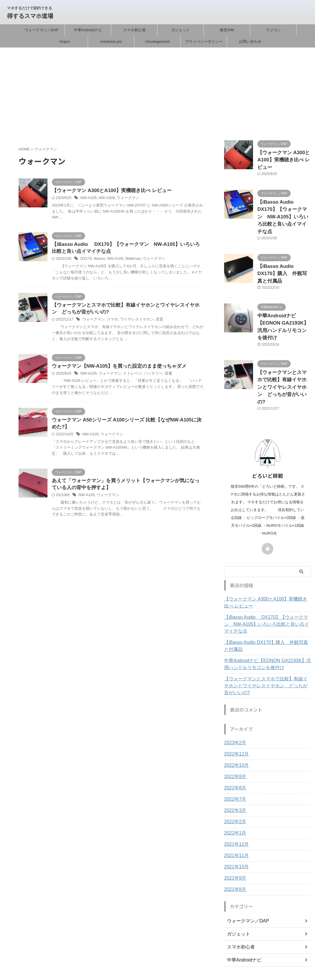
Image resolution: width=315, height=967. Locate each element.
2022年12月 (235, 697)
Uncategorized (157, 41)
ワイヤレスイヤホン (133, 322)
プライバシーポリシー (204, 41)
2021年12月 (235, 787)
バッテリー (148, 376)
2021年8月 (233, 832)
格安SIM (227, 30)
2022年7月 (233, 742)
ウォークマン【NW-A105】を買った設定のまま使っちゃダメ (115, 368)
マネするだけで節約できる (157, 940)
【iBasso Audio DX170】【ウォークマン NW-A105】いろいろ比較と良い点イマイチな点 (267, 577)
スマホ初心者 (134, 30)
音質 (154, 322)
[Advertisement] (157, 91)
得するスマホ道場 (30, 16)
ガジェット (180, 30)
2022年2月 (233, 764)
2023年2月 (233, 686)
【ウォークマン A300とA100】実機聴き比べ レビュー (108, 190)
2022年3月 (233, 753)
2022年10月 (235, 708)
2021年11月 (235, 798)
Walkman (129, 260)
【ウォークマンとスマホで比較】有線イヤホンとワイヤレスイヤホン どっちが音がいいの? (266, 632)
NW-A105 (88, 198)
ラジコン (273, 30)
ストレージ (129, 376)
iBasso (98, 260)
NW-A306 (104, 198)
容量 (162, 376)
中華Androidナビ (88, 30)
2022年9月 (233, 719)
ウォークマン (124, 198)
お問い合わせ (250, 41)
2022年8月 (233, 731)
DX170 (85, 260)
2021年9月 (233, 821)
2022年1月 (233, 776)
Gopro (64, 41)
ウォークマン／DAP (42, 30)
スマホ (110, 322)
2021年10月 (235, 810)
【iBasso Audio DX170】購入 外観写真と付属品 (267, 596)
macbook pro (111, 41)
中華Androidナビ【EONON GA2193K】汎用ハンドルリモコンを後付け (283, 299)
